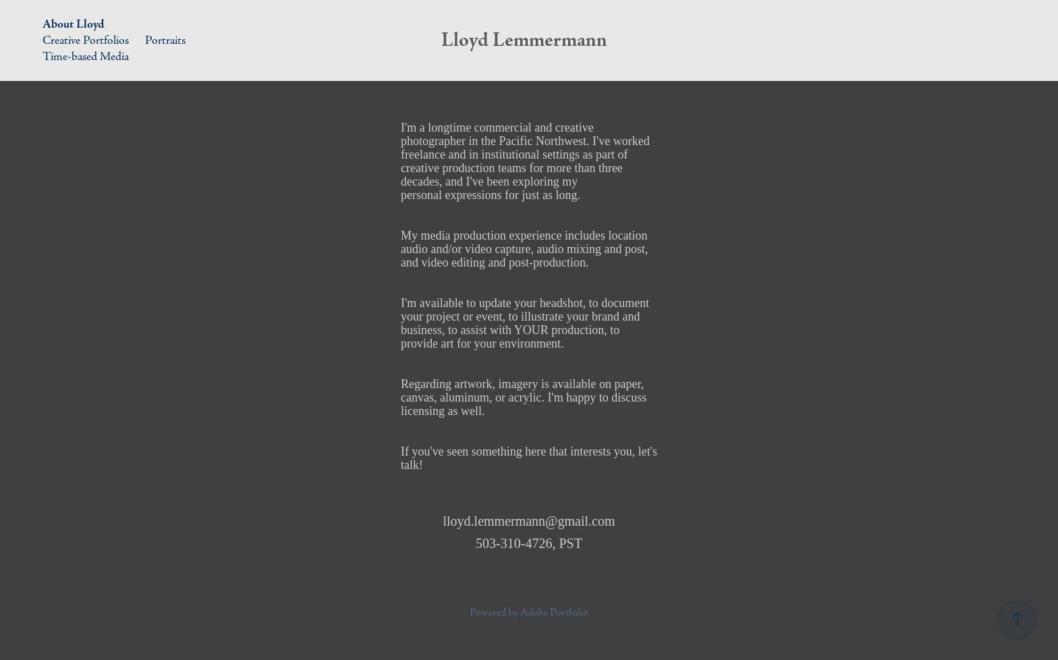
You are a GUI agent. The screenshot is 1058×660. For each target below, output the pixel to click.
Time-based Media (86, 56)
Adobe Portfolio (554, 612)
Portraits (165, 40)
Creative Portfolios (86, 40)
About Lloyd (74, 24)
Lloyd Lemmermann (524, 40)
